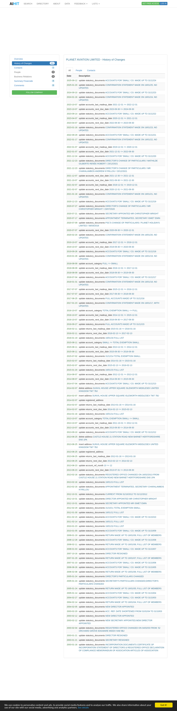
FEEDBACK (80, 4)
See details (83, 707)
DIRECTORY (43, 4)
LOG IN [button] (163, 4)
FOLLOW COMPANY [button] (34, 92)
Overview (18, 59)
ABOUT (56, 4)
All (69, 70)
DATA (67, 4)
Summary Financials (34, 81)
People (34, 72)
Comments (34, 85)
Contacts (34, 67)
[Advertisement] (88, 31)
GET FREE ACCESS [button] (150, 4)
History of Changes (34, 63)
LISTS (96, 4)
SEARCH (28, 4)
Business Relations (34, 76)
